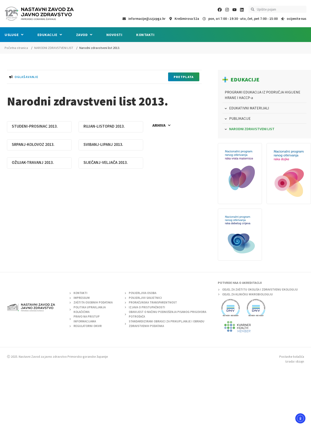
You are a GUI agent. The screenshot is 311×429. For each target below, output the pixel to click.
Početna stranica (16, 48)
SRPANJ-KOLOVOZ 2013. (33, 144)
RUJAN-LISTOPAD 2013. (104, 126)
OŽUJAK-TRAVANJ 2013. (33, 162)
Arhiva (161, 125)
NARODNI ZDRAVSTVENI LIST (53, 48)
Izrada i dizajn (294, 361)
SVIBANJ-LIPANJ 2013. (103, 144)
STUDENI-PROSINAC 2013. (35, 126)
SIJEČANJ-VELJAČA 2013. (105, 162)
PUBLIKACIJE (240, 118)
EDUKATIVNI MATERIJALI (249, 108)
